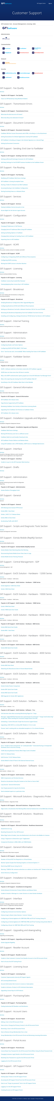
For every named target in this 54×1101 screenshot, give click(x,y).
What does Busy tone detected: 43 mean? (12, 117)
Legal (29, 1098)
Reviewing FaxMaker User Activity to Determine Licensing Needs (18, 406)
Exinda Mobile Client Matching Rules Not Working (14, 550)
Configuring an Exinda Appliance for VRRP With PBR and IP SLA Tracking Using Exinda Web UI (26, 922)
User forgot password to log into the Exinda (13, 788)
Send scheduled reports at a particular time (13, 791)
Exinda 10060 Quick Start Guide (9, 609)
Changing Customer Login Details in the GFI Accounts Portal (17, 1054)
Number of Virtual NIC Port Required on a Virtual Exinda (16, 859)
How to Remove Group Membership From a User (14, 1032)
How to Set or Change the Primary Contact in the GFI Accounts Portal (20, 1025)
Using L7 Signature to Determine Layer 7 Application (15, 838)
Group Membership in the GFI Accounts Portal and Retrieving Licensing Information (24, 1035)
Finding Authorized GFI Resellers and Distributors (14, 1006)
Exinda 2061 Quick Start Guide (9, 689)
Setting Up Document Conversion (10, 143)
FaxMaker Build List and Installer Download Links (14, 437)
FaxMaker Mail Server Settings (9, 430)
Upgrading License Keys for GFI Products (12, 990)
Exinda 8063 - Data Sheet (7, 630)
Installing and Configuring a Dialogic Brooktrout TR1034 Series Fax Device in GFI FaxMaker (25, 316)
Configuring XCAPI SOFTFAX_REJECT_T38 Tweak (14, 348)
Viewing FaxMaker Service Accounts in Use (12, 207)
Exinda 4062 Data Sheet (7, 665)
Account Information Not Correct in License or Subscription (17, 984)
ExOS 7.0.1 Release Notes (8, 754)
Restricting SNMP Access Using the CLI (11, 866)
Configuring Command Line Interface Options (13, 912)
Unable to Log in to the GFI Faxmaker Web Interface (15, 462)
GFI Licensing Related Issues (9, 980)
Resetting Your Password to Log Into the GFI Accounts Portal (17, 1057)
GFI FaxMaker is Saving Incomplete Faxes (12, 181)
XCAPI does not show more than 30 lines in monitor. (15, 372)
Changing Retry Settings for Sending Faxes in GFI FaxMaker (17, 236)
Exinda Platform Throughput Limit (10, 490)
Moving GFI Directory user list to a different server (14, 433)
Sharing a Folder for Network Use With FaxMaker (14, 185)
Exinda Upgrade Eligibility (8, 942)
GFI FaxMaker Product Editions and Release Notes (14, 440)
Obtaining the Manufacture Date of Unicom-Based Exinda (16, 668)
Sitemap (25, 1098)
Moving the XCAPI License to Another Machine (13, 263)
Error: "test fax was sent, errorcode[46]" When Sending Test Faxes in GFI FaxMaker (23, 351)
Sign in (50, 3)
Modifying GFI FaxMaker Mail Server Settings (13, 178)
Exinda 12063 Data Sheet (7, 589)
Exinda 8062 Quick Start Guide (9, 692)
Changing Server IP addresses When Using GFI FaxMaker (16, 229)
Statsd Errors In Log (6, 828)
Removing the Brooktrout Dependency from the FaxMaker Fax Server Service (22, 312)
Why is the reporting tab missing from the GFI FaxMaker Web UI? (18, 379)
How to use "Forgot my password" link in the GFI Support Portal (18, 1083)
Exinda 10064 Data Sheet (7, 606)
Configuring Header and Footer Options (12, 345)
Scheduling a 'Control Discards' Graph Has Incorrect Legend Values (19, 721)
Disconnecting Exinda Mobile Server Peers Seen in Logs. (16, 553)
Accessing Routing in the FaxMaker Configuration (14, 188)
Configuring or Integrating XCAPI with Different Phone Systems (18, 257)
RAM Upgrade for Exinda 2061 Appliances (12, 696)
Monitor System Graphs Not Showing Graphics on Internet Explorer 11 (20, 862)
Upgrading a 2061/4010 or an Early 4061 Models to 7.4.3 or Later (18, 725)
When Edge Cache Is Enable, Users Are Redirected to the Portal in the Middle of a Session (25, 835)
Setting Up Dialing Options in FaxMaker (12, 233)
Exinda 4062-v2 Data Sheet (8, 518)
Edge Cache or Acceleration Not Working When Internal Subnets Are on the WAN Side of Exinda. (27, 808)
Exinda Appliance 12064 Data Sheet (10, 585)
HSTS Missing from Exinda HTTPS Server (12, 508)
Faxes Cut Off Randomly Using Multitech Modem (14, 98)
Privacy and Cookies (39, 1098)
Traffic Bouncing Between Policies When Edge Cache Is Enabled (18, 750)
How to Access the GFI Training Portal (11, 961)
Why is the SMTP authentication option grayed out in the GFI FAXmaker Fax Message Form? (26, 375)
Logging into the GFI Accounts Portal (11, 1061)
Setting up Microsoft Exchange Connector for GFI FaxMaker (17, 159)
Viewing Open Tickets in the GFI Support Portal (14, 1076)
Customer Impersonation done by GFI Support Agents (15, 977)
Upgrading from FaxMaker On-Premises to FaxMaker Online (17, 409)
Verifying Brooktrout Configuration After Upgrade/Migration (17, 302)
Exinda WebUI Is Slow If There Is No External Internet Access (17, 760)
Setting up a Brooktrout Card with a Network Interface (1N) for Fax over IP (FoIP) (23, 309)
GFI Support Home (41, 3)
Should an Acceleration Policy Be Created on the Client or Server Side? (20, 781)
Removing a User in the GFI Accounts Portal (13, 1028)
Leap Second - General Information (10, 784)
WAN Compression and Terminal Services (12, 778)
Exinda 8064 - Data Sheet (7, 511)
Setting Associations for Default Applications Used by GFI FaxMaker (19, 136)
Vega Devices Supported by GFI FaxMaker (12, 403)
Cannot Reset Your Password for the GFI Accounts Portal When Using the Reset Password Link (26, 1051)
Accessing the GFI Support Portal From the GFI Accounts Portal (18, 1080)
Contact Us (20, 1098)
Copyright (33, 1098)
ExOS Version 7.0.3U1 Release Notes (11, 757)
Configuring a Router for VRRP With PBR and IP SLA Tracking (17, 925)
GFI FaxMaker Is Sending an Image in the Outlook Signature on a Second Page (22, 140)
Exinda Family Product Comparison (10, 686)
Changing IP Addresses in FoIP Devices (11, 226)
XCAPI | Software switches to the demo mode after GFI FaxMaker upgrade (21, 369)
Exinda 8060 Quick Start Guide (9, 627)
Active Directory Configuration (9, 872)
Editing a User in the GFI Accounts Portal (12, 1022)
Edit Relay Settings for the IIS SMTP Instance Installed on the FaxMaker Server (22, 162)
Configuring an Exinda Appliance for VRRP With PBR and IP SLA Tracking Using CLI (23, 918)
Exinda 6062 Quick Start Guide (9, 648)
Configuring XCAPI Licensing (9, 260)
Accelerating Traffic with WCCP (9, 521)
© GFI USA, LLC (15, 1098)
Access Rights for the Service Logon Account (13, 210)
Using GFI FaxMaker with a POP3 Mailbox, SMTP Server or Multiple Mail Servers (22, 444)
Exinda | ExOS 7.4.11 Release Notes (10, 514)
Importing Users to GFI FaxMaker (10, 239)
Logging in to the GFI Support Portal (11, 1086)
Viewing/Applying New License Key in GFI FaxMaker (15, 284)
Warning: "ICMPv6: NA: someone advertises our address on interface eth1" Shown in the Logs (26, 869)
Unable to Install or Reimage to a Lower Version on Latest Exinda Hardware (21, 893)
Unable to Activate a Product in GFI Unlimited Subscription (17, 987)
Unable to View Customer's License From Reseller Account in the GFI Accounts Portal (24, 958)
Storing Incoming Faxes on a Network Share (13, 191)
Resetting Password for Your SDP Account (12, 832)
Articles (2, 91)
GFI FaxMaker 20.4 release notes (10, 399)
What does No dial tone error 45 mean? (11, 114)
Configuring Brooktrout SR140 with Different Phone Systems (17, 306)
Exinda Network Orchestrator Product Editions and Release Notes (19, 890)
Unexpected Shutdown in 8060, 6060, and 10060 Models (16, 842)
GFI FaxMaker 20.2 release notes (10, 413)
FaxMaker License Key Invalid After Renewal (13, 281)
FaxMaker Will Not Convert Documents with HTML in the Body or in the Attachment (24, 133)
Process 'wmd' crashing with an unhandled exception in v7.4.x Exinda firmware (22, 728)
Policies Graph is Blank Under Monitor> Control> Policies (16, 915)
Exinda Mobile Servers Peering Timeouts (12, 556)
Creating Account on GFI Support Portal (12, 1090)
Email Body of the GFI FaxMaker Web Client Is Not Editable (17, 382)
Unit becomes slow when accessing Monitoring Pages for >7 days (18, 713)
